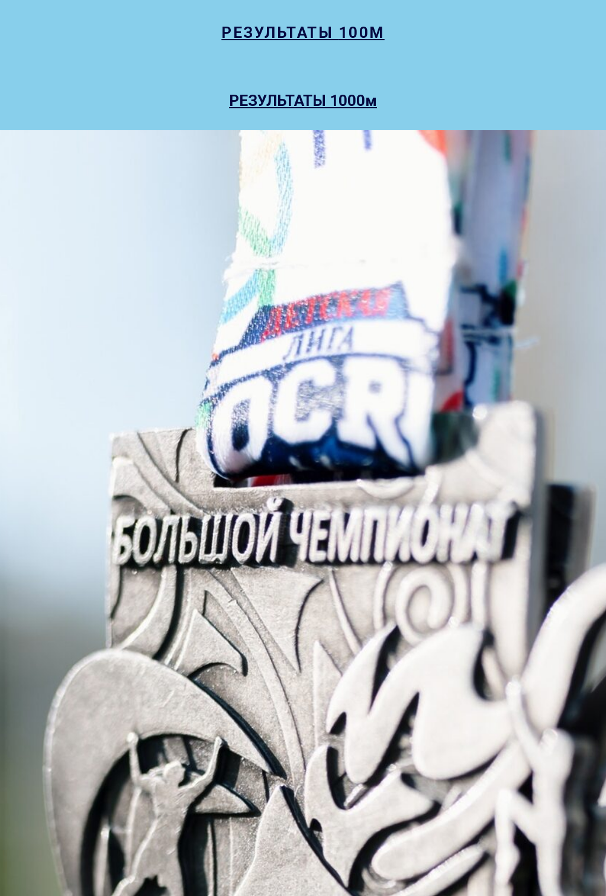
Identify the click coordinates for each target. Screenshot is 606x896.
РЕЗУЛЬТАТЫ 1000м (303, 100)
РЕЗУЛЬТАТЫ (280, 32)
